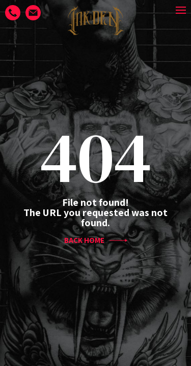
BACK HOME (95, 240)
